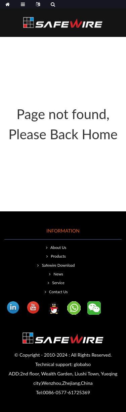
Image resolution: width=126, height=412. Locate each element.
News (58, 274)
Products (58, 256)
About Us (58, 247)
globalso (82, 364)
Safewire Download (58, 265)
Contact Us (58, 292)
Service (58, 282)
